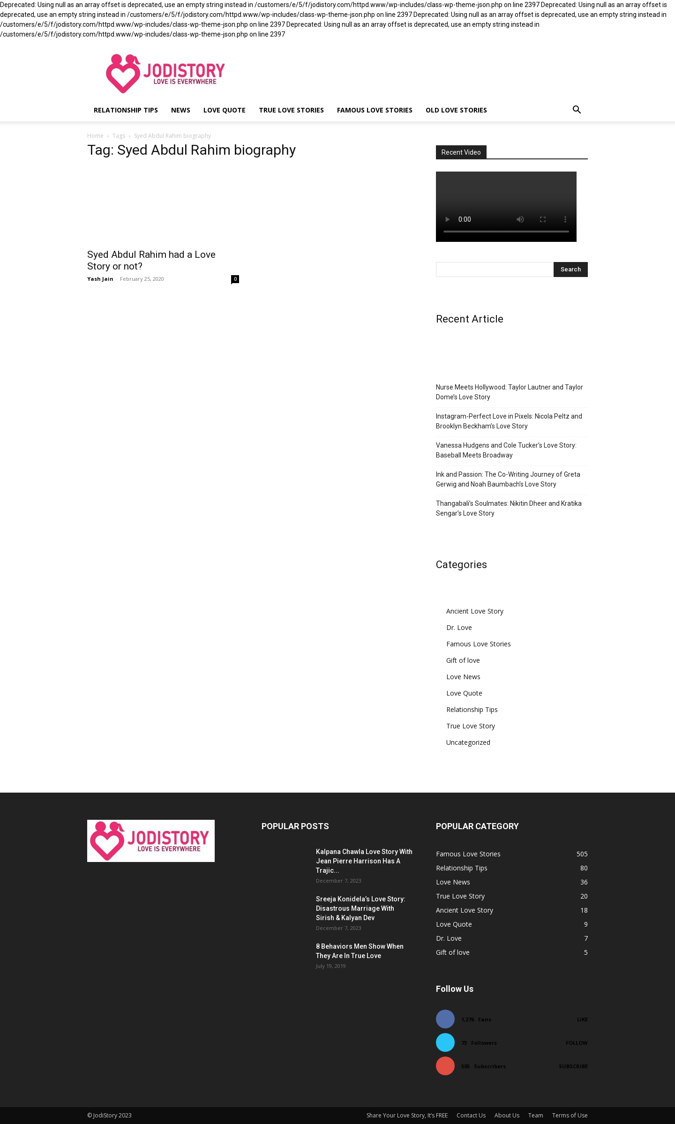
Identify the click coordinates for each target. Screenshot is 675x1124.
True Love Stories (291, 109)
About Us (507, 1115)
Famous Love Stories (374, 109)
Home (95, 136)
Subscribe (573, 1066)
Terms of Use (570, 1115)
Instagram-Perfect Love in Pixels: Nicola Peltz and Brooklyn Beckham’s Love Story (509, 421)
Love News (463, 676)
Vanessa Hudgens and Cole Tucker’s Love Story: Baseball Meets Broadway (506, 450)
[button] (576, 110)
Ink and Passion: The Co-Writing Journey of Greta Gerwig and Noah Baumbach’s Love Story (508, 479)
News (180, 109)
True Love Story (470, 725)
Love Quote (224, 109)
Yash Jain (100, 278)
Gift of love (463, 660)
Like (582, 1019)
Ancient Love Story (474, 611)
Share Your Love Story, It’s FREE (407, 1115)
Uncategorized (468, 742)
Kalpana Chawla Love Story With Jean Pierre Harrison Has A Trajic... (364, 861)
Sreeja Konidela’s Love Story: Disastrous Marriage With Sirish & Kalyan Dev (360, 908)
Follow (577, 1042)
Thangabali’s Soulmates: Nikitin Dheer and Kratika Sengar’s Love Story (509, 508)
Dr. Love (459, 627)
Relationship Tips (126, 109)
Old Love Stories (456, 109)
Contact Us (471, 1115)
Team (535, 1115)
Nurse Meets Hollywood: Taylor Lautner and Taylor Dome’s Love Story (509, 392)
